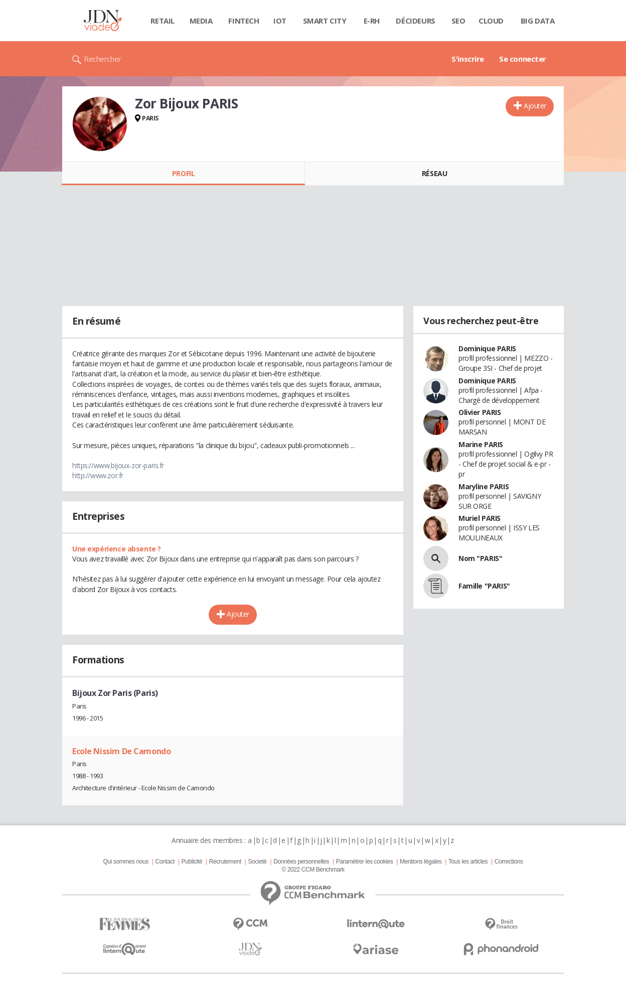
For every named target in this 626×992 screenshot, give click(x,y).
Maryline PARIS (483, 486)
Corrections (509, 861)
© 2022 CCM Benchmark (312, 869)
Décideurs (415, 21)
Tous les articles (468, 861)
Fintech (243, 21)
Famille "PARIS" (484, 586)
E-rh (372, 21)
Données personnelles (301, 861)
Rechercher (102, 59)
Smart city (325, 21)
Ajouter (535, 105)
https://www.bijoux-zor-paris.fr (118, 465)
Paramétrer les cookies (364, 861)
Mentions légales (420, 861)
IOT (279, 21)
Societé (257, 861)
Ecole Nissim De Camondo (121, 751)
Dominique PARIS (487, 348)
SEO (458, 21)
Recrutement (225, 861)
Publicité (192, 861)
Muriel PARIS (479, 518)
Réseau (434, 173)
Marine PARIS (480, 444)
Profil (183, 173)
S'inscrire (467, 59)
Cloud (491, 21)
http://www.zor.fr (97, 475)
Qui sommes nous (125, 861)
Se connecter (522, 59)
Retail (162, 21)
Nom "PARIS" (480, 558)
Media (201, 21)
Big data (538, 21)
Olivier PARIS (479, 412)
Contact (165, 861)
